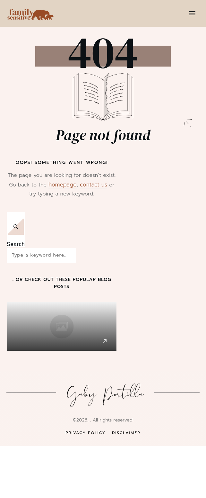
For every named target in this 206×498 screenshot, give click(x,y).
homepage (62, 184)
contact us (93, 184)
